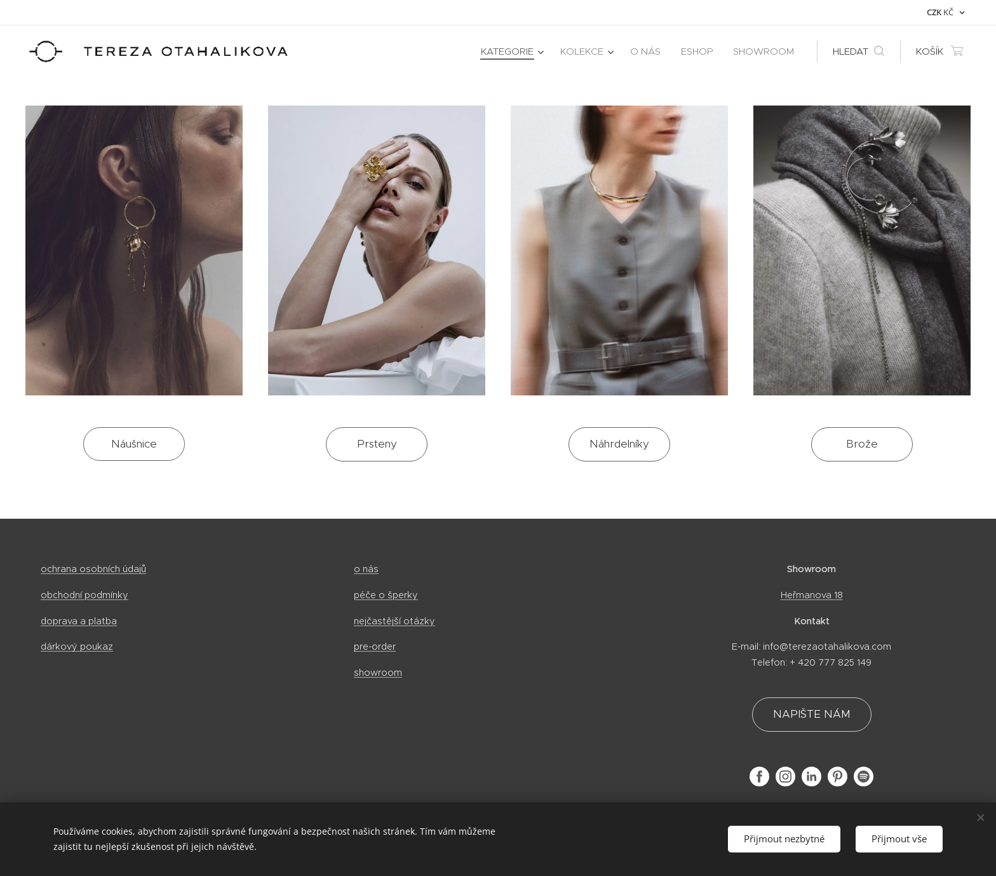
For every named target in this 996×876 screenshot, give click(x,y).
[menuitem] (514, 51)
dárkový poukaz (77, 646)
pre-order (375, 646)
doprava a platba (79, 621)
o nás (366, 569)
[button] (858, 51)
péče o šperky (386, 595)
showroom (378, 672)
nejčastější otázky (394, 621)
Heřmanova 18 (811, 595)
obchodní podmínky (84, 595)
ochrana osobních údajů (93, 569)
